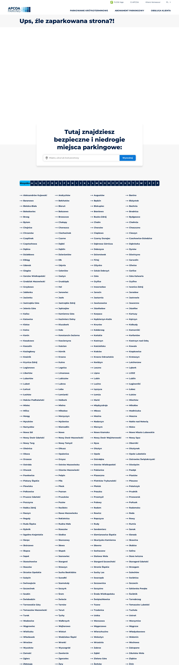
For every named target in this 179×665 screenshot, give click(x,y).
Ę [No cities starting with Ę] (60, 97)
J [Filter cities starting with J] (80, 97)
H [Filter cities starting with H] (72, 97)
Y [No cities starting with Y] (145, 97)
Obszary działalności (101, 630)
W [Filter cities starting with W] (141, 97)
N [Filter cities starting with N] (101, 97)
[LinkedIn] (57, 617)
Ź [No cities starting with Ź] (153, 97)
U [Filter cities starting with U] (137, 97)
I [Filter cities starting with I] (76, 97)
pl (168, 2)
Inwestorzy (97, 642)
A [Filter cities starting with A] (32, 97)
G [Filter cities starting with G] (68, 97)
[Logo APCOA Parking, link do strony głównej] (19, 9)
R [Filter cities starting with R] (121, 97)
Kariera (95, 638)
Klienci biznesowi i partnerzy (105, 634)
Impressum (48, 663)
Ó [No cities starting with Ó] (113, 97)
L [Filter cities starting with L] (88, 97)
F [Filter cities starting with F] (64, 97)
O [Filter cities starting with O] (109, 97)
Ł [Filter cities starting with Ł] (92, 97)
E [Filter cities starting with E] (56, 97)
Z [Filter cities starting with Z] (149, 97)
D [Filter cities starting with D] (52, 97)
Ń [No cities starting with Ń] (105, 97)
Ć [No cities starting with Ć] (48, 97)
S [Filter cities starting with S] (125, 97)
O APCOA (96, 617)
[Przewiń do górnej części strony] (175, 599)
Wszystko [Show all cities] (25, 97)
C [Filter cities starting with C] (44, 97)
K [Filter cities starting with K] (84, 97)
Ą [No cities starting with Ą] (36, 97)
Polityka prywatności (29, 663)
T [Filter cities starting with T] (133, 97)
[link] (37, 109)
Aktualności (97, 646)
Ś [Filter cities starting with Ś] (129, 97)
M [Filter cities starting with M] (97, 97)
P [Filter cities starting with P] (117, 97)
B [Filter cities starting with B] (40, 97)
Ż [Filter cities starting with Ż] (157, 97)
